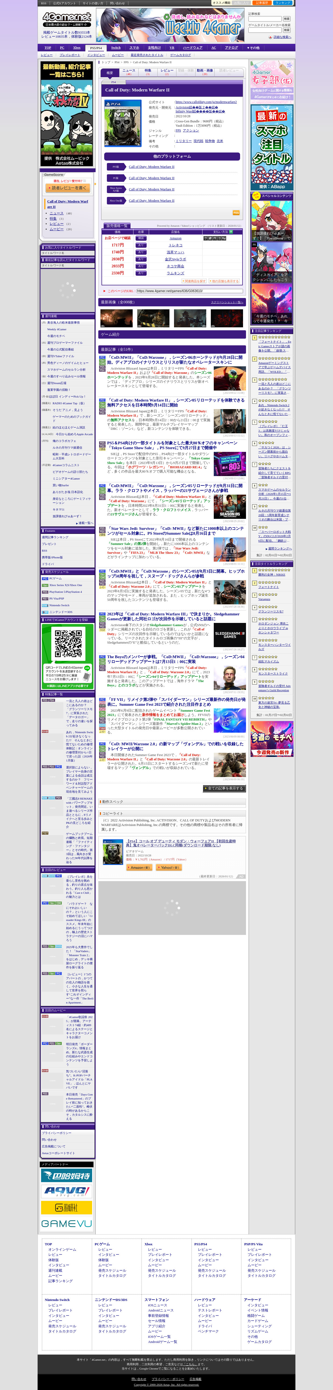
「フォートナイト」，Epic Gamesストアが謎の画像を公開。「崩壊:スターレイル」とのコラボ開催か (274, 346)
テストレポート (210, 1310)
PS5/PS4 (96, 48)
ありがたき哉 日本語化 (68, 492)
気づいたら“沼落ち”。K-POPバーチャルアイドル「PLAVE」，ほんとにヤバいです (79, 1079)
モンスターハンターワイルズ (274, 647)
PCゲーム (55, 578)
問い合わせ (117, 3)
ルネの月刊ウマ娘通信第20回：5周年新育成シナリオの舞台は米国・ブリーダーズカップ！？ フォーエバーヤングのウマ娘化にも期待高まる (274, 515)
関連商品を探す (195, 281)
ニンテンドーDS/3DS (111, 1300)
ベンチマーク (208, 1331)
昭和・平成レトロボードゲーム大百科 (72, 456)
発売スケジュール (112, 1270)
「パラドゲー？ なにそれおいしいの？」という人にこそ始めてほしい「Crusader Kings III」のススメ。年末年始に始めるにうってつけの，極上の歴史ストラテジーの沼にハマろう (79, 922)
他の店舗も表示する (225, 281)
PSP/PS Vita (253, 1244)
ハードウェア (192, 47)
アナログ (231, 47)
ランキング (283, 2)
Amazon (176, 238)
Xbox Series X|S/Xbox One (65, 585)
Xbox (76, 47)
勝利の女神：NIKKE (271, 574)
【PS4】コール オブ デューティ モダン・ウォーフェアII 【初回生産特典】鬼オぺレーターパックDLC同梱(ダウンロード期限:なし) (181, 843)
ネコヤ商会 (175, 266)
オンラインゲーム (62, 1249)
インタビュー (96, 55)
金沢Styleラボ (175, 259)
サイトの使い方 (93, 3)
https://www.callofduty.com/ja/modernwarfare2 (206, 102)
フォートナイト (268, 586)
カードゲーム (257, 1321)
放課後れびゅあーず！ (67, 516)
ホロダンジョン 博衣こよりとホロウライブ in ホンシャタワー (273, 628)
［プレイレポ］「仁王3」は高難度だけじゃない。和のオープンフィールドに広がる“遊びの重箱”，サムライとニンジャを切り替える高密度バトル (274, 430)
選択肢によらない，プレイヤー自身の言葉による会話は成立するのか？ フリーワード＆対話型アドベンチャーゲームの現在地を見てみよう (79, 779)
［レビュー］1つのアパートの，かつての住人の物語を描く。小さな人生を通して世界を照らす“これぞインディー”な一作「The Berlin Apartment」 (79, 988)
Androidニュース (160, 1310)
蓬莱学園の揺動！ (59, 389)
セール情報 (156, 1321)
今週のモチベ (56, 336)
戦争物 (210, 141)
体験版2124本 (81, 36)
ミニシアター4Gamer (66, 478)
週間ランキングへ (280, 548)
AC (213, 47)
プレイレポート (70, 55)
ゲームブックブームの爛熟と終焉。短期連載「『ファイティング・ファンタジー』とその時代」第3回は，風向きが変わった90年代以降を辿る (79, 848)
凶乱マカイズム (268, 661)
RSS (43, 3)
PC (62, 47)
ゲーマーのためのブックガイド (72, 418)
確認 (141, 237)
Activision (182, 107)
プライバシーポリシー (56, 1132)
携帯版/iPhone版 (52, 557)
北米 (220, 141)
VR (172, 47)
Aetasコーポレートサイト (58, 1153)
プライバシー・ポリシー (168, 1379)
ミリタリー (184, 141)
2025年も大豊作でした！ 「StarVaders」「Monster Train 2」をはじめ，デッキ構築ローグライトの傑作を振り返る (79, 957)
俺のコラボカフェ (64, 440)
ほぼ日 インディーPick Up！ (67, 396)
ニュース (57, 213)
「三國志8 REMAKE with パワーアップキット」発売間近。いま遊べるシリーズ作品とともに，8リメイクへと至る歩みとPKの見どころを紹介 (79, 812)
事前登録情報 (158, 1316)
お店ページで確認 (118, 238)
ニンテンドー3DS (61, 612)
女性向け (154, 47)
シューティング (259, 1326)
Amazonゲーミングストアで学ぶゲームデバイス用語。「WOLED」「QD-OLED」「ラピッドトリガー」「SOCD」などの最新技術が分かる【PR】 (274, 367)
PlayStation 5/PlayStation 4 (65, 591)
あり (141, 244)
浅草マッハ (175, 252)
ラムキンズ (175, 273)
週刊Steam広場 (57, 383)
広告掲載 (195, 1379)
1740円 (118, 252)
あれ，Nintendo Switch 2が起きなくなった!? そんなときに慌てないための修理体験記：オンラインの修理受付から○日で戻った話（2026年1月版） (79, 746)
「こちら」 (190, 1364)
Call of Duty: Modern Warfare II (151, 167)
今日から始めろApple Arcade (74, 434)
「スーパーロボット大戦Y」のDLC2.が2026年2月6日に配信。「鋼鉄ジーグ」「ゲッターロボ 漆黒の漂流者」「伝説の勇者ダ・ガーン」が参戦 (274, 536)
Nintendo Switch (59, 605)
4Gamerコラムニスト (66, 465)
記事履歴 (262, 2)
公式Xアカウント (64, 3)
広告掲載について (54, 1146)
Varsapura (264, 599)
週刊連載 (55, 1270)
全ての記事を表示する (225, 788)
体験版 (53, 1260)
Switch (116, 47)
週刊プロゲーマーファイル (65, 342)
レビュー (47, 55)
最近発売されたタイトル (147, 55)
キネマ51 (58, 509)
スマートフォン (156, 1300)
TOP (48, 47)
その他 (252, 1337)
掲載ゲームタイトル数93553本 (67, 32)
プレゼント (49, 543)
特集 (53, 219)
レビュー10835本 (54, 36)
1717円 (118, 245)
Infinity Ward (184, 111)
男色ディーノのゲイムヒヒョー (68, 362)
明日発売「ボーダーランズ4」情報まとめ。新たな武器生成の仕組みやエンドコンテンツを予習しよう (79, 1054)
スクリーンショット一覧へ (227, 302)
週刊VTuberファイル (60, 356)
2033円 (118, 266)
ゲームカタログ (180, 55)
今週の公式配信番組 (60, 349)
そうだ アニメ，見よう (68, 410)
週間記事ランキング (55, 537)
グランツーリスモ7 (271, 611)
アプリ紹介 (156, 1326)
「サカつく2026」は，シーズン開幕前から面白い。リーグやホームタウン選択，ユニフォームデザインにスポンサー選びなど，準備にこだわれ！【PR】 (274, 452)
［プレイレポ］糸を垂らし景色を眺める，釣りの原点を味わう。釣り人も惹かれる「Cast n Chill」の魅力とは (79, 886)
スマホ (134, 47)
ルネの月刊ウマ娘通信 (67, 447)
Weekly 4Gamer (57, 329)
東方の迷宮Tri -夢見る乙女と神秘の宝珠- (274, 705)
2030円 (118, 259)
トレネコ (176, 245)
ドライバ (48, 564)
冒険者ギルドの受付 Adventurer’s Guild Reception (274, 688)
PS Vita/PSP (56, 598)
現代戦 (198, 141)
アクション (191, 130)
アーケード (252, 1300)
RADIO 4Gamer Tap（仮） (69, 403)
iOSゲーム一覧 (159, 1337)
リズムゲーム (257, 1331)
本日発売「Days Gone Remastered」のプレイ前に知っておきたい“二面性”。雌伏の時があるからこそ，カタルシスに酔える (79, 1106)
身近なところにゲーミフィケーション (72, 500)
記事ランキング (60, 1281)
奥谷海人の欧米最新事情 (63, 322)
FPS (178, 130)
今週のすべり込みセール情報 (66, 376)
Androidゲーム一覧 (162, 1342)
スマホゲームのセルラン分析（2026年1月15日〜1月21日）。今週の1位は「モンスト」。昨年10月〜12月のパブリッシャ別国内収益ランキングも (274, 494)
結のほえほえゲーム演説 (69, 427)
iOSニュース (157, 1305)
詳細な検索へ (282, 36)
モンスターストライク (273, 673)
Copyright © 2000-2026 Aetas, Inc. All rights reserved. (166, 1384)
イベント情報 (257, 1310)
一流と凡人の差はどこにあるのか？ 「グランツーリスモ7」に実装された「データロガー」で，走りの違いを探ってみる (79, 713)
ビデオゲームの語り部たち (70, 471)
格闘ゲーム (256, 1316)
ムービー (118, 55)
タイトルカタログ (112, 1276)
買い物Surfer (61, 485)
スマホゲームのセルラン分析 (66, 369)
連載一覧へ (86, 522)
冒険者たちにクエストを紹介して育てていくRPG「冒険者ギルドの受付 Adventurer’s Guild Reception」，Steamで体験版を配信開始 (274, 473)
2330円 (118, 273)
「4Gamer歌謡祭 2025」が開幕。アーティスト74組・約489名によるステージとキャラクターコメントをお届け (79, 1027)
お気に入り (241, 2)
